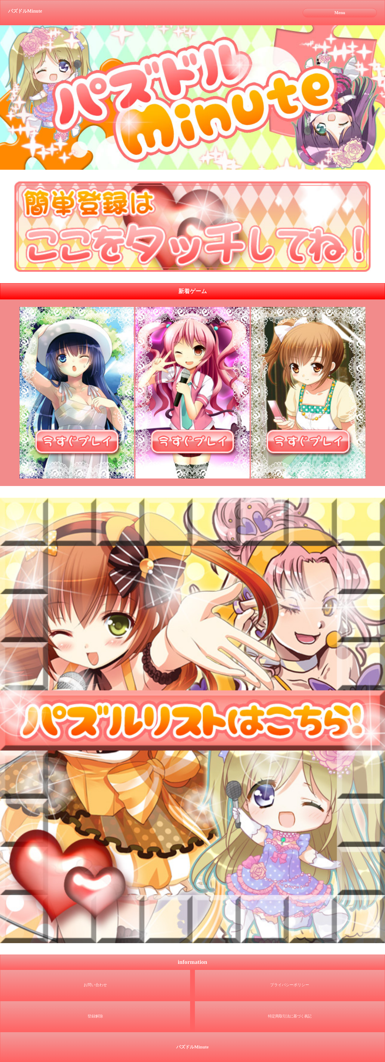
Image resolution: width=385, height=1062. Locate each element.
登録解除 (95, 1016)
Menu (339, 12)
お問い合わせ (95, 985)
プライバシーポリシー (289, 985)
